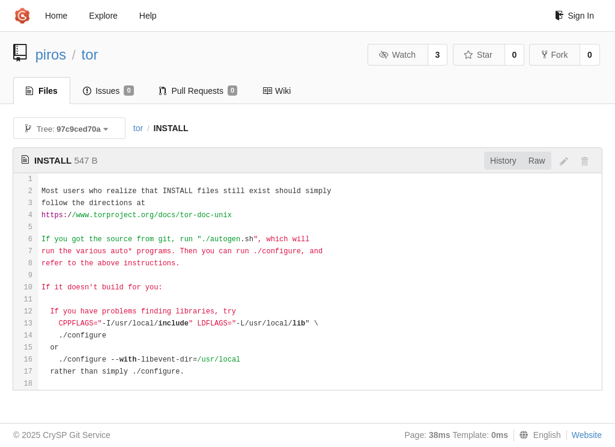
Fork (555, 55)
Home (56, 15)
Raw (537, 160)
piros (51, 54)
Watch (397, 55)
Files (42, 91)
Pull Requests (198, 90)
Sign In (574, 15)
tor (90, 54)
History (503, 160)
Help (148, 15)
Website (587, 435)
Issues (108, 90)
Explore (103, 15)
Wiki (276, 91)
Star (478, 55)
